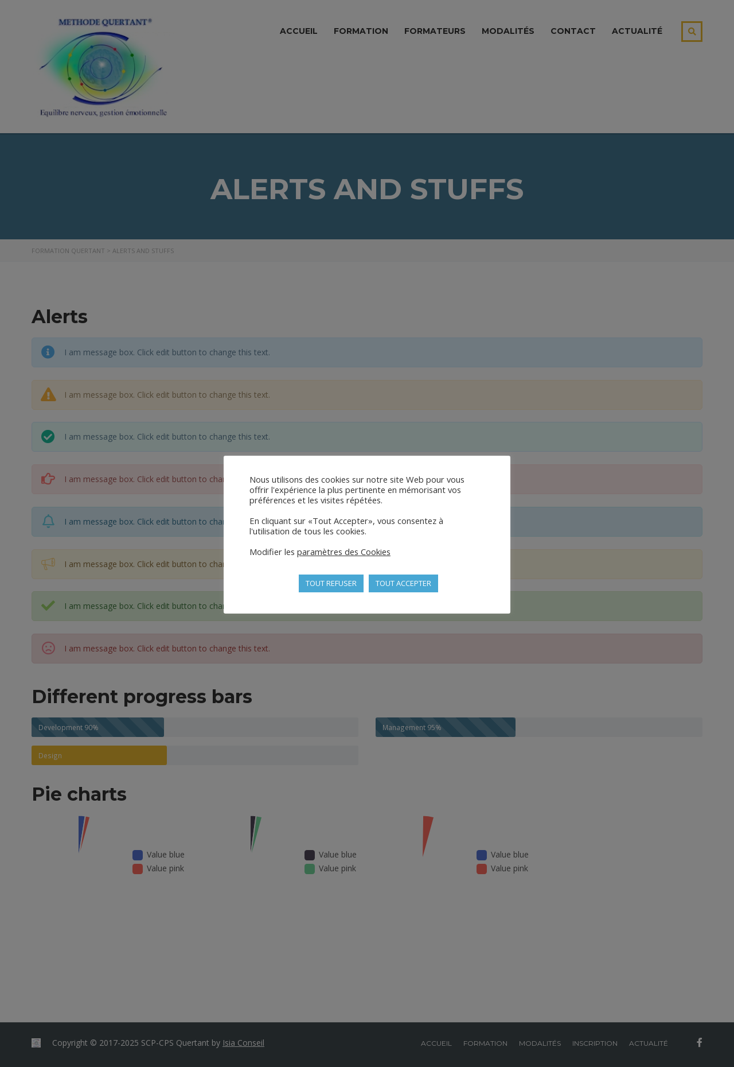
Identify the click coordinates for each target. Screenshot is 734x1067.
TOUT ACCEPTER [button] (403, 583)
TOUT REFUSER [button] (331, 583)
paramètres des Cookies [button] (344, 551)
